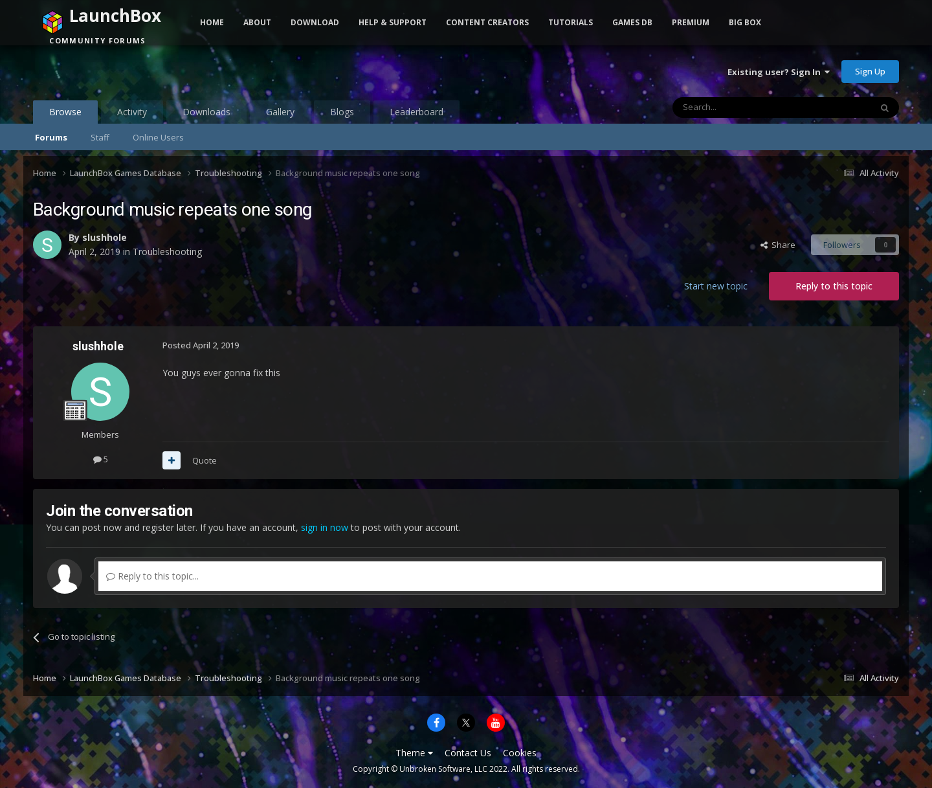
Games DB (632, 22)
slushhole (104, 237)
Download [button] (315, 22)
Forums (51, 137)
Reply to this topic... (152, 576)
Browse (65, 115)
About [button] (257, 22)
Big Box (745, 22)
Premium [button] (690, 22)
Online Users (158, 137)
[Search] (740, 107)
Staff (100, 137)
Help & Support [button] (393, 22)
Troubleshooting (167, 251)
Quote (204, 460)
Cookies (520, 753)
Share (777, 245)
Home (212, 22)
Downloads (206, 112)
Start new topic (716, 286)
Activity (132, 112)
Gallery (280, 112)
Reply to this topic (833, 286)
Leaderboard (416, 112)
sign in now (324, 527)
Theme (414, 753)
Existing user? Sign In (778, 72)
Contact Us (468, 753)
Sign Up (870, 71)
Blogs (342, 112)
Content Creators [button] (487, 22)
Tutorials (570, 22)
